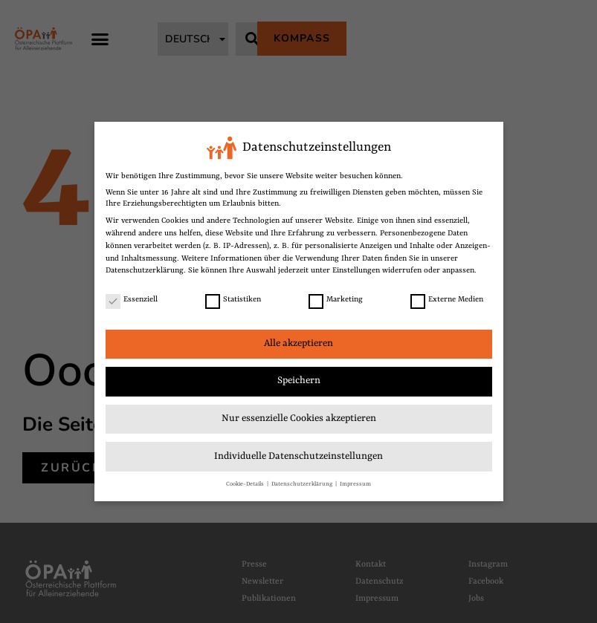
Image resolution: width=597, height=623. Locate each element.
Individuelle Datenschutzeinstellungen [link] (298, 456)
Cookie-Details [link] (245, 483)
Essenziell (132, 299)
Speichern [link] (298, 380)
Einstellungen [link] (356, 270)
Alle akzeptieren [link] (298, 343)
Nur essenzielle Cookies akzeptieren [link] (299, 418)
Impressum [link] (355, 483)
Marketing (336, 299)
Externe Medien (446, 299)
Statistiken (233, 299)
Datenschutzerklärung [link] (145, 270)
